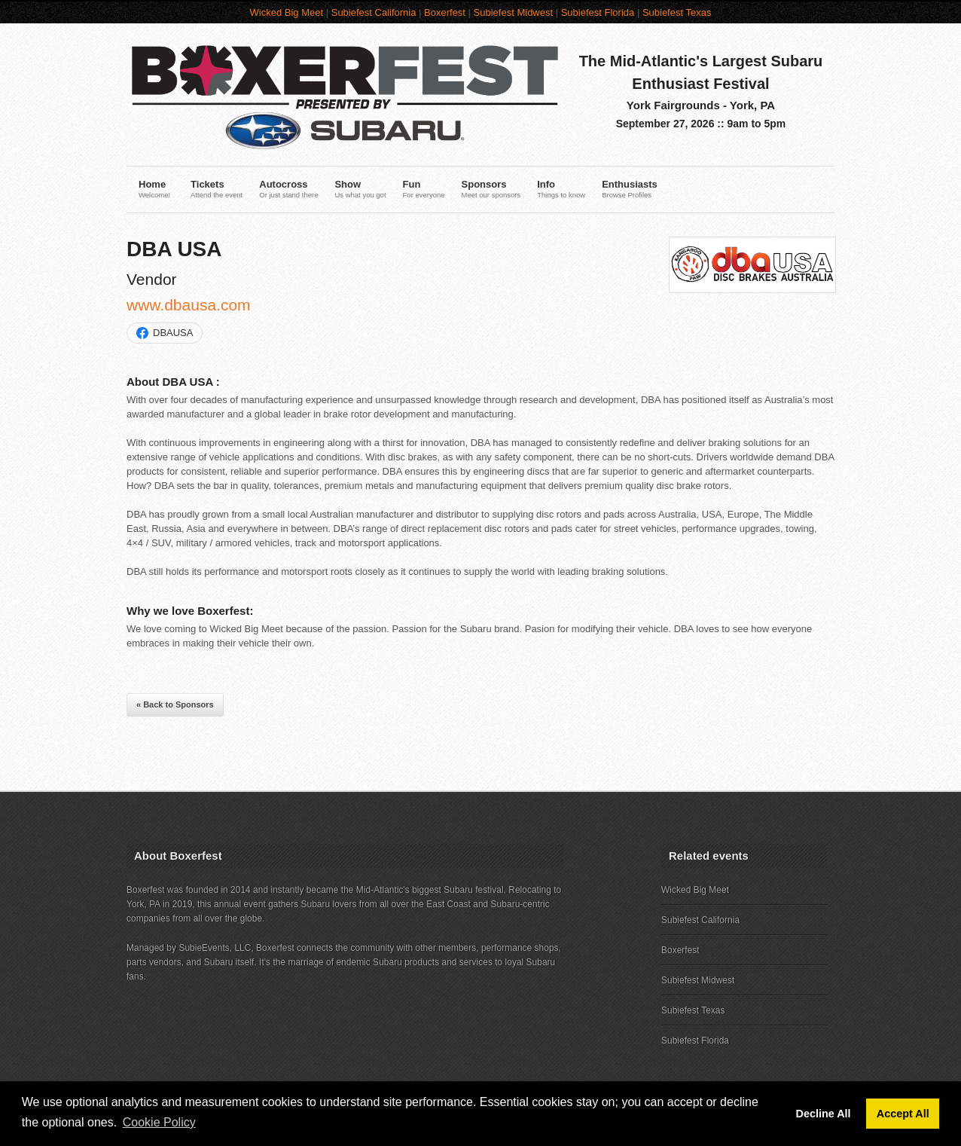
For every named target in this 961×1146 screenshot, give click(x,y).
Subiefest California (373, 12)
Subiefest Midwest (514, 12)
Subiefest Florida (598, 12)
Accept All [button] (903, 1114)
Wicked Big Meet (287, 12)
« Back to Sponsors (175, 704)
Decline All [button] (823, 1114)
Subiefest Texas (677, 12)
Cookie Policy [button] (159, 1122)
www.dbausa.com (189, 304)
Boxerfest (444, 12)
